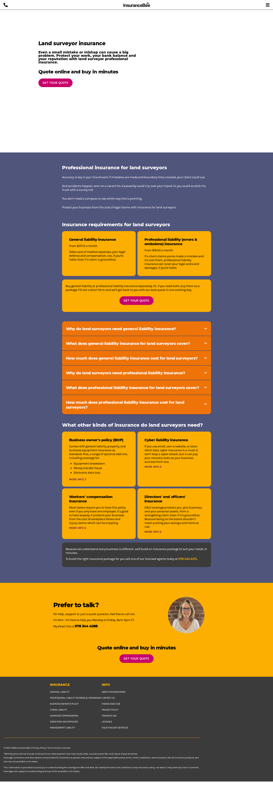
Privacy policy (110, 709)
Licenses (107, 721)
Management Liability (62, 727)
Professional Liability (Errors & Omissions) (75, 697)
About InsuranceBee (114, 691)
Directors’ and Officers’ (64, 721)
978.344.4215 (187, 559)
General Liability (60, 691)
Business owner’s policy (64, 703)
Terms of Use (53, 747)
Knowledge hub (111, 703)
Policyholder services (115, 727)
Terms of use (109, 715)
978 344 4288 (86, 626)
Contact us (108, 697)
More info (77, 479)
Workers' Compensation (64, 715)
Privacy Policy (39, 747)
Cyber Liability (58, 709)
